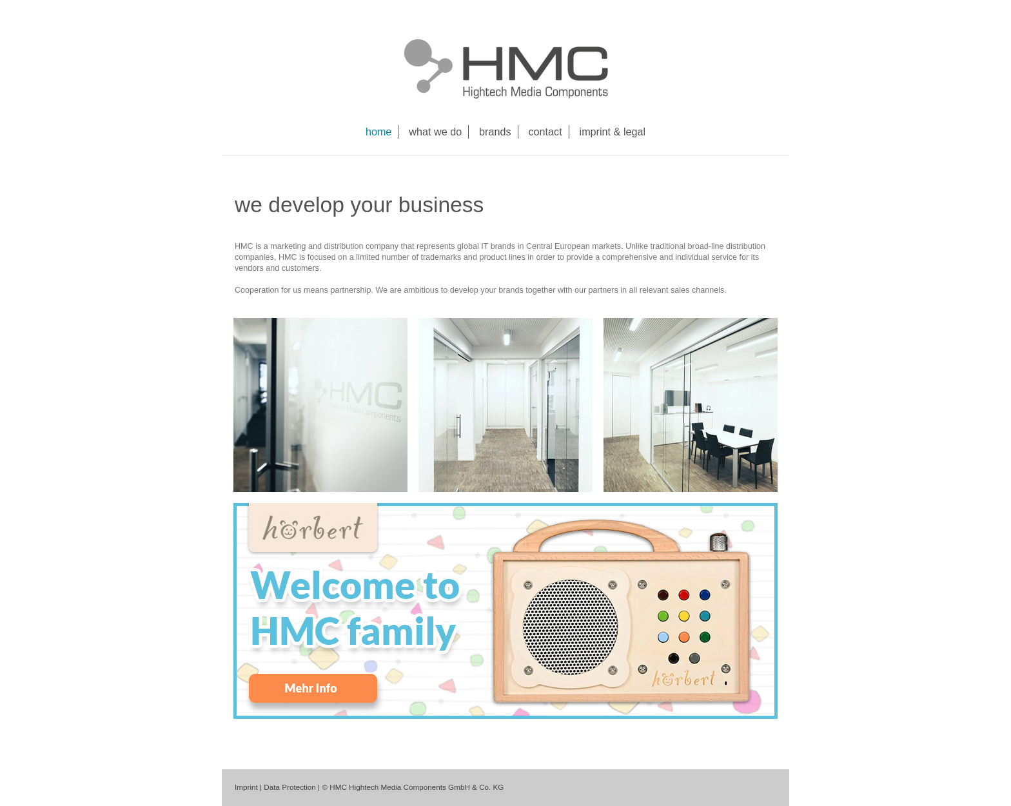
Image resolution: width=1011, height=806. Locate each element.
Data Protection (290, 787)
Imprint (246, 787)
